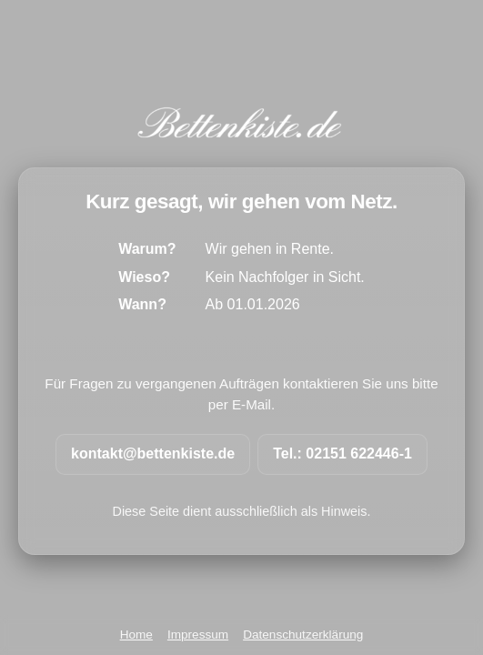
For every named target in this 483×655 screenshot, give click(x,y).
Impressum (197, 634)
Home (136, 634)
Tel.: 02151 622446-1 (342, 453)
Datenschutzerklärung (303, 634)
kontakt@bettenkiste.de (153, 453)
